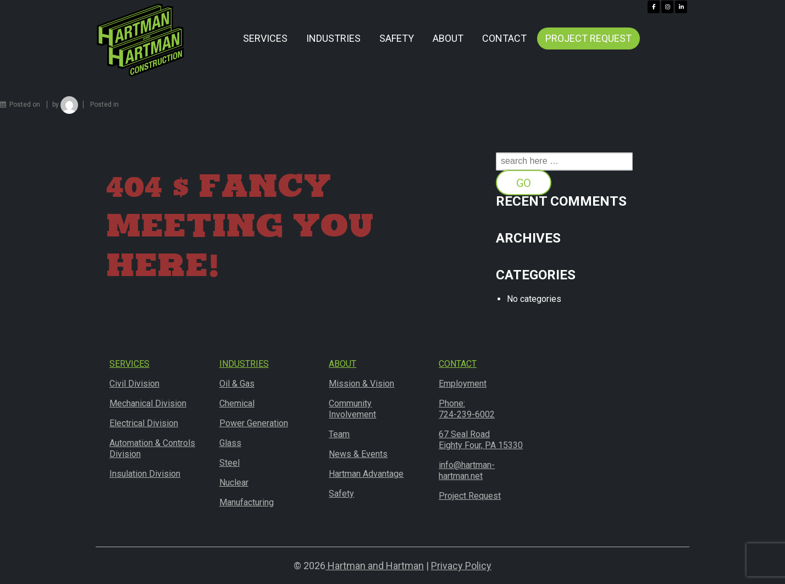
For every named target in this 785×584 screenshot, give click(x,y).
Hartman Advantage (366, 474)
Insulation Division (144, 474)
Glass (230, 443)
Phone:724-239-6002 (467, 409)
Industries (333, 38)
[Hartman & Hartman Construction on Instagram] (667, 7)
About (448, 38)
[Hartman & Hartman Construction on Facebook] (654, 7)
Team (339, 434)
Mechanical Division (147, 403)
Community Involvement (352, 409)
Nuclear (233, 482)
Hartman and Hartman (374, 565)
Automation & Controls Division (152, 448)
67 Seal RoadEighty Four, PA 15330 (481, 439)
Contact (504, 38)
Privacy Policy (461, 565)
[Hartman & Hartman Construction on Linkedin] (681, 7)
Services (265, 38)
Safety (396, 38)
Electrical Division (143, 423)
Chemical (237, 403)
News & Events (358, 454)
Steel (229, 463)
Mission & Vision (361, 383)
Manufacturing (246, 502)
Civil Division (134, 383)
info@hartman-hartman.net (467, 470)
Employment (463, 383)
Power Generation (253, 423)
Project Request (588, 38)
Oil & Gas (237, 383)
